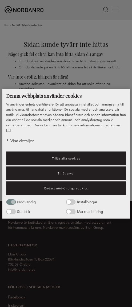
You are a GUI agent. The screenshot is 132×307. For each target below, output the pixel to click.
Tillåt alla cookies (66, 158)
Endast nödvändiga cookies (66, 188)
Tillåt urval (66, 173)
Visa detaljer (22, 140)
